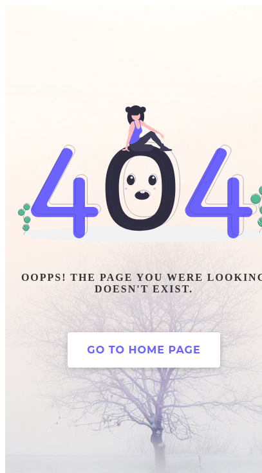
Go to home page (143, 350)
